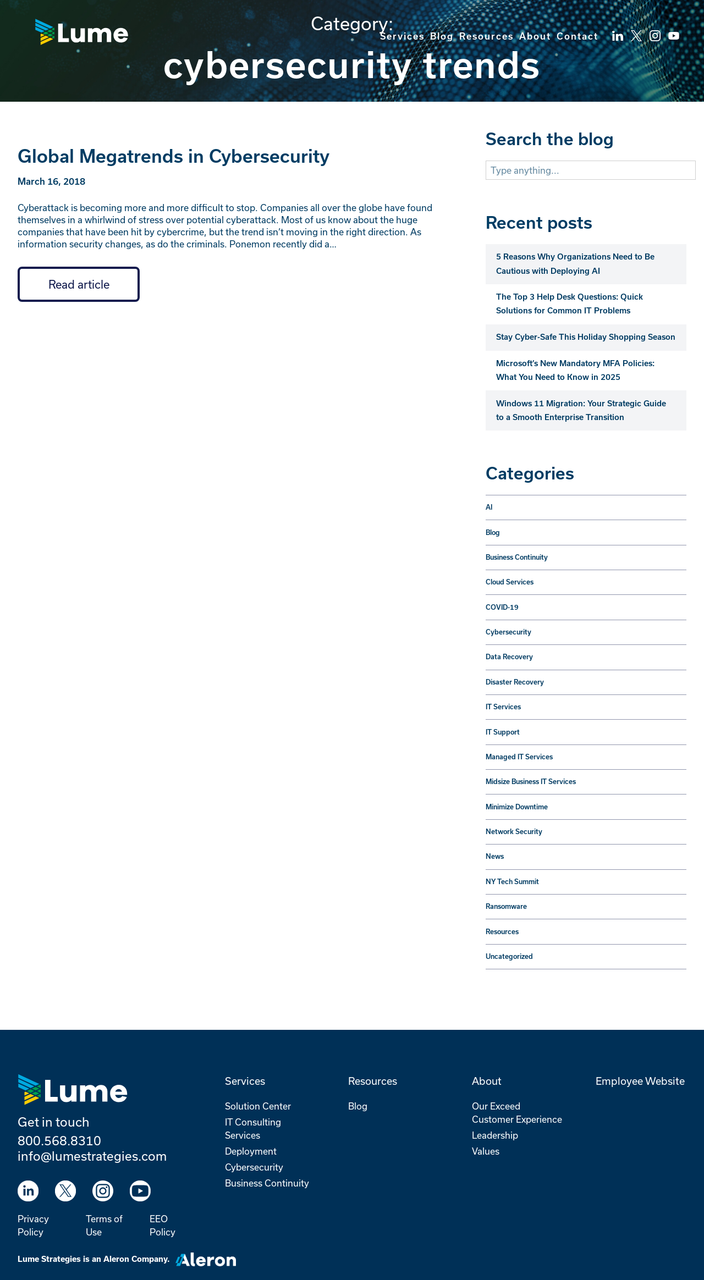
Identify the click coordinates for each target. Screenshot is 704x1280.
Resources (486, 36)
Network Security (514, 831)
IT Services (503, 706)
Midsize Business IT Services (531, 781)
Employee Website (640, 1081)
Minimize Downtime (517, 806)
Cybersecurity (508, 632)
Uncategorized (509, 956)
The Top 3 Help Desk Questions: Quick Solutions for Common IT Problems (569, 304)
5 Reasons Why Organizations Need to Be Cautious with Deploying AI (575, 263)
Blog (442, 36)
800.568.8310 (59, 1140)
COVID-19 (502, 607)
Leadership (495, 1135)
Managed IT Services (519, 756)
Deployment (251, 1151)
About (535, 36)
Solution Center (258, 1106)
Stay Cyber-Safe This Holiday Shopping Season (585, 337)
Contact (577, 36)
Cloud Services (510, 582)
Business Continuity (517, 557)
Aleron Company (135, 1259)
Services (402, 36)
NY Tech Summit (512, 881)
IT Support (503, 732)
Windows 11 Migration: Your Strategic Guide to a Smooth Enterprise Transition (581, 410)
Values (485, 1151)
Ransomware (506, 906)
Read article (78, 284)
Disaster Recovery (515, 682)
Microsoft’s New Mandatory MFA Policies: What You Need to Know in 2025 (575, 370)
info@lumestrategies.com (92, 1156)
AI (489, 507)
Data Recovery (509, 656)
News (495, 856)
